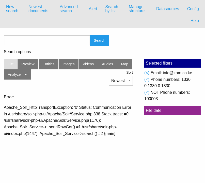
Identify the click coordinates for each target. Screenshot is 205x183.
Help (195, 21)
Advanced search (69, 9)
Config (193, 9)
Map (124, 64)
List (10, 64)
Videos (88, 64)
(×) (146, 73)
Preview (28, 64)
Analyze (14, 74)
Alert (93, 9)
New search (12, 9)
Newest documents (38, 9)
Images (69, 64)
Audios (107, 64)
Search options (17, 52)
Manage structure (137, 9)
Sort (129, 72)
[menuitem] (13, 9)
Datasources (167, 9)
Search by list (111, 9)
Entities (49, 64)
